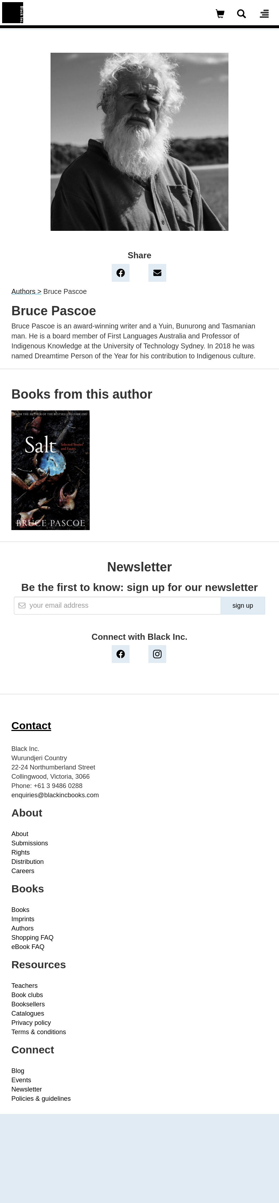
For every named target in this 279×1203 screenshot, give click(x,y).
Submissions (29, 843)
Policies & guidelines (41, 1098)
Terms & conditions (38, 1032)
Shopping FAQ (32, 937)
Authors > (26, 291)
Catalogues (27, 1013)
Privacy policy (31, 1022)
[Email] (117, 606)
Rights (20, 852)
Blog (17, 1070)
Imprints (23, 919)
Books (20, 909)
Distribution (27, 861)
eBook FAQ (27, 946)
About (19, 834)
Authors (22, 928)
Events (21, 1080)
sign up (242, 605)
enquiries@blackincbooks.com (55, 795)
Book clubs (27, 995)
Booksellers (28, 1004)
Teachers (24, 985)
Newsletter (26, 1089)
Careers (23, 871)
